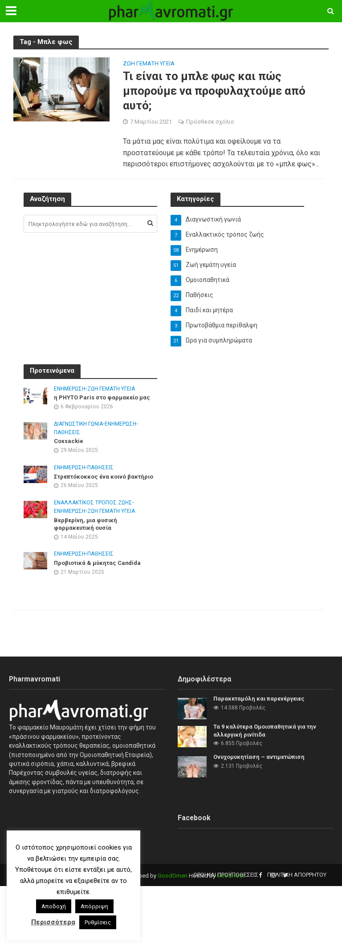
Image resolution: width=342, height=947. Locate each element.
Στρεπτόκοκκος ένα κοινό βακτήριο (104, 477)
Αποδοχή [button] (53, 906)
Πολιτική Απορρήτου (296, 874)
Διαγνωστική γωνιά (78, 424)
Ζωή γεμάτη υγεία (149, 63)
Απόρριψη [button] (94, 906)
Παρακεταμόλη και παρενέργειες (259, 698)
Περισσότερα (53, 922)
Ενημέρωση (70, 389)
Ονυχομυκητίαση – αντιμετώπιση (259, 757)
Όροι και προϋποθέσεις (225, 874)
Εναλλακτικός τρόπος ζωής (93, 503)
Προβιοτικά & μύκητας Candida (98, 563)
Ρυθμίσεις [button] (98, 922)
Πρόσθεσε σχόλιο (210, 122)
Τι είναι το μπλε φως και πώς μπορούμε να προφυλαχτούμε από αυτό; (214, 91)
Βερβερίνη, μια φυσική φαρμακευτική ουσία (86, 524)
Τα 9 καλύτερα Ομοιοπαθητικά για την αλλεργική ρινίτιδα (265, 730)
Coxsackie (68, 442)
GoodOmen (172, 875)
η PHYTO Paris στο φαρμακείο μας (102, 398)
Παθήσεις (67, 433)
